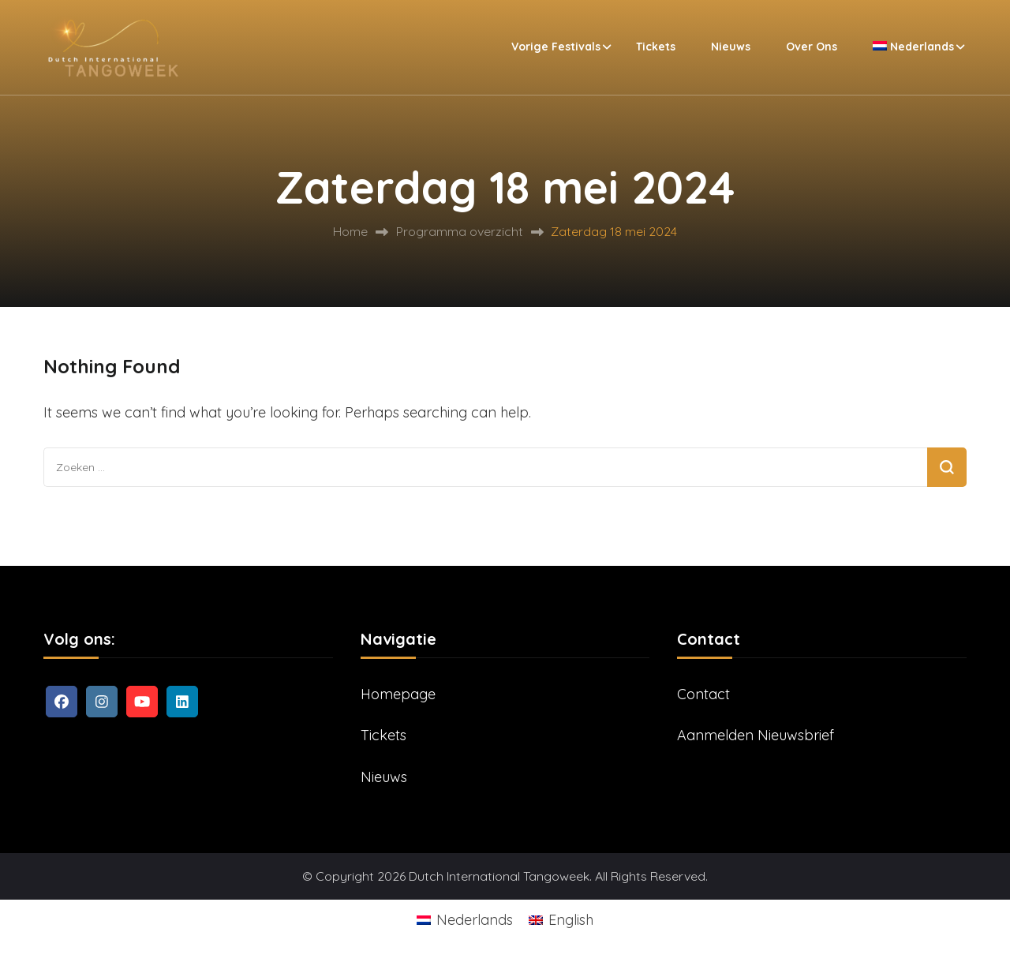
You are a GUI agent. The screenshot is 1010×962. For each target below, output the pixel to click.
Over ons (811, 46)
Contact (703, 694)
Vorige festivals (555, 46)
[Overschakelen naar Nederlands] (465, 919)
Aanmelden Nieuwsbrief (755, 735)
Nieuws (730, 46)
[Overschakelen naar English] (561, 919)
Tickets (655, 46)
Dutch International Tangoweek (499, 876)
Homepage (398, 694)
